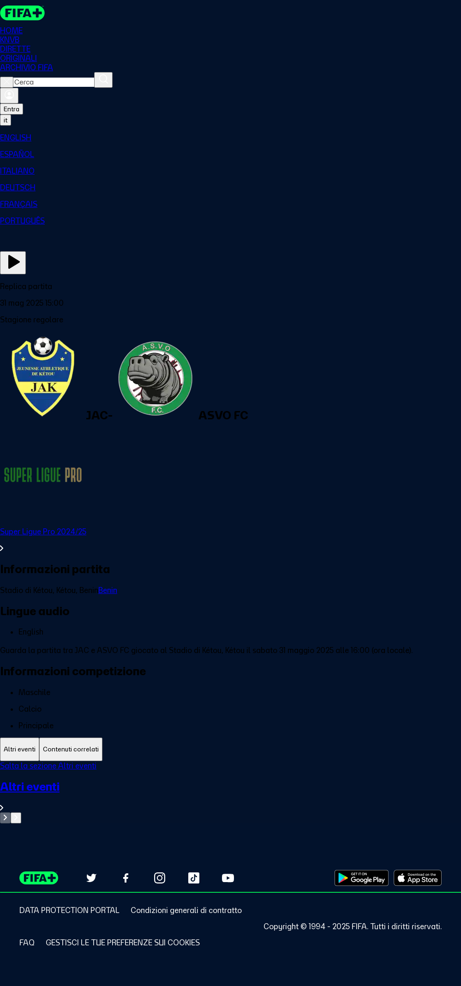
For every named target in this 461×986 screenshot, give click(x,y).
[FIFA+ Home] (22, 13)
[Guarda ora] (13, 262)
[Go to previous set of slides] (5, 817)
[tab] (19, 749)
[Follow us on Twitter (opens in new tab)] (91, 878)
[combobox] (53, 82)
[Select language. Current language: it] (5, 120)
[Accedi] (9, 95)
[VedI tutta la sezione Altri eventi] (230, 796)
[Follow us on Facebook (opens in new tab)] (125, 878)
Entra (11, 109)
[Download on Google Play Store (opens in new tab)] (361, 878)
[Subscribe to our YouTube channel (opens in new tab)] (228, 878)
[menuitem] (230, 137)
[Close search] (6, 82)
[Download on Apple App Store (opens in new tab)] (418, 878)
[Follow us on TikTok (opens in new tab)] (194, 878)
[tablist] (230, 749)
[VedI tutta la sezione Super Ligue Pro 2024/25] (230, 540)
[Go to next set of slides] (16, 817)
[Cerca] (103, 80)
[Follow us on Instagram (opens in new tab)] (160, 878)
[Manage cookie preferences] (123, 942)
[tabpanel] (230, 792)
